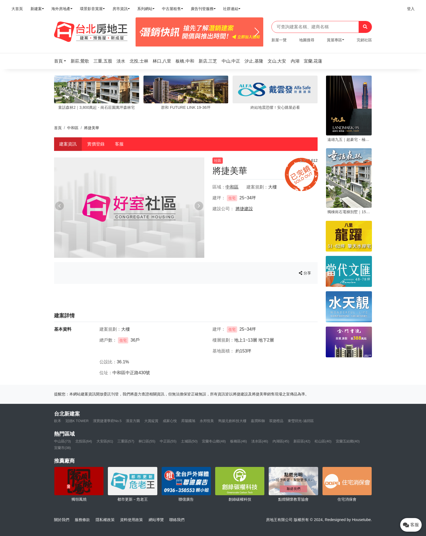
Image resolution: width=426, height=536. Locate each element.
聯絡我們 (176, 520)
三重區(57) (125, 441)
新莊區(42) (301, 441)
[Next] (257, 32)
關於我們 (61, 520)
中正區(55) (168, 441)
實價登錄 (96, 144)
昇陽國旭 (188, 421)
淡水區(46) (259, 441)
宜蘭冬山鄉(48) (214, 441)
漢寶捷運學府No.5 (107, 421)
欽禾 (57, 421)
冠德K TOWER (77, 421)
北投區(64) (83, 441)
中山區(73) (62, 441)
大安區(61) (104, 441)
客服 (119, 144)
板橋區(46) (238, 441)
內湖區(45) (280, 441)
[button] (61, 61)
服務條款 (82, 520)
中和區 (73, 128)
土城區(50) (189, 441)
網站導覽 (156, 520)
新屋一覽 (279, 40)
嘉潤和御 (258, 421)
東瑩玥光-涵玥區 (301, 421)
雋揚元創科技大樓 (232, 421)
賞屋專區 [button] (334, 40)
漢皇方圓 (133, 421)
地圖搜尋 (306, 40)
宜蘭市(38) (62, 448)
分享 (305, 273)
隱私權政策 (105, 520)
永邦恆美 (207, 421)
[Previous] (142, 32)
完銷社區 (364, 40)
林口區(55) (147, 441)
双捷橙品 (276, 421)
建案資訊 (68, 144)
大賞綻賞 (151, 421)
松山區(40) (323, 441)
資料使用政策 (131, 520)
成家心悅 (170, 421)
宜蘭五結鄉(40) (348, 441)
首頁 (58, 128)
